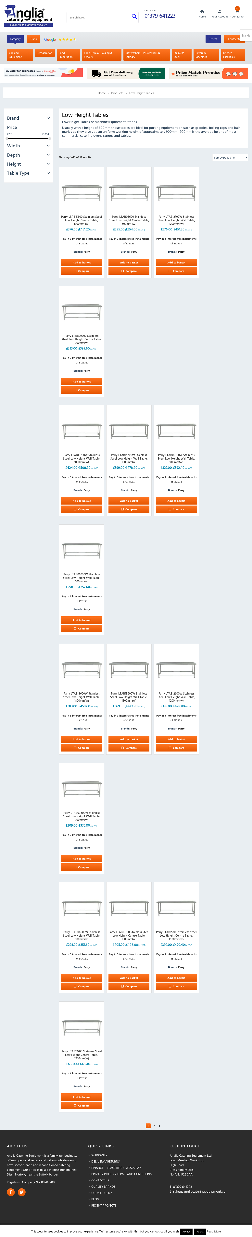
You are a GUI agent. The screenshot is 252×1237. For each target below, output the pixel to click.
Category (15, 39)
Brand (33, 39)
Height (28, 164)
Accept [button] (186, 1231)
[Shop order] (230, 157)
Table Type (28, 173)
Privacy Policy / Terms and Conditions (121, 1174)
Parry (86, 252)
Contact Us (234, 39)
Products (117, 93)
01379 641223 (160, 15)
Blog (95, 1199)
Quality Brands (103, 1187)
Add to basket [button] (82, 263)
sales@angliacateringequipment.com (200, 1192)
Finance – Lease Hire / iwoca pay (116, 1168)
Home (102, 93)
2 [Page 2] (154, 1126)
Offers (213, 39)
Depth (28, 155)
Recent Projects (103, 1206)
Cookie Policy (102, 1193)
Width (28, 146)
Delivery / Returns (105, 1162)
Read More (214, 1231)
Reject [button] (200, 1231)
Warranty (99, 1155)
